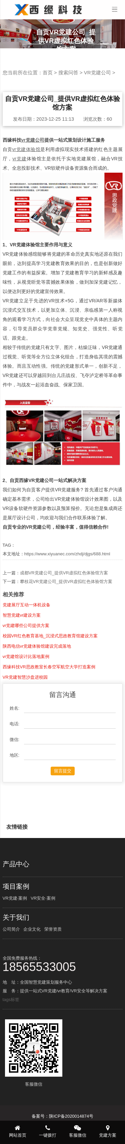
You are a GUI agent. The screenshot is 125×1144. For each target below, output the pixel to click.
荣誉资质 (53, 929)
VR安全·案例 (43, 898)
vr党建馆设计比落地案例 (26, 685)
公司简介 (11, 929)
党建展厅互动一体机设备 (26, 634)
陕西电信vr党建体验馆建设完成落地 (37, 675)
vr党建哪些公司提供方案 (26, 654)
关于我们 (16, 917)
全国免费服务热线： (63, 963)
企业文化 (32, 929)
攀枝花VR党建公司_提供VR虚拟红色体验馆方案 (66, 610)
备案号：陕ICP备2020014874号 (62, 1116)
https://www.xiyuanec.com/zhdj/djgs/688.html (67, 553)
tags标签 (11, 999)
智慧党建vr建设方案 (22, 644)
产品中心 (16, 864)
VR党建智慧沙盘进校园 (25, 706)
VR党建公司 (97, 72)
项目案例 (16, 886)
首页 (48, 72)
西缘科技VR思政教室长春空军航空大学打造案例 (49, 696)
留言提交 (62, 800)
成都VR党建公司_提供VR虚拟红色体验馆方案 (64, 602)
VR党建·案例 (15, 898)
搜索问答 (68, 72)
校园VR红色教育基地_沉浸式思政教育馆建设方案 (50, 665)
